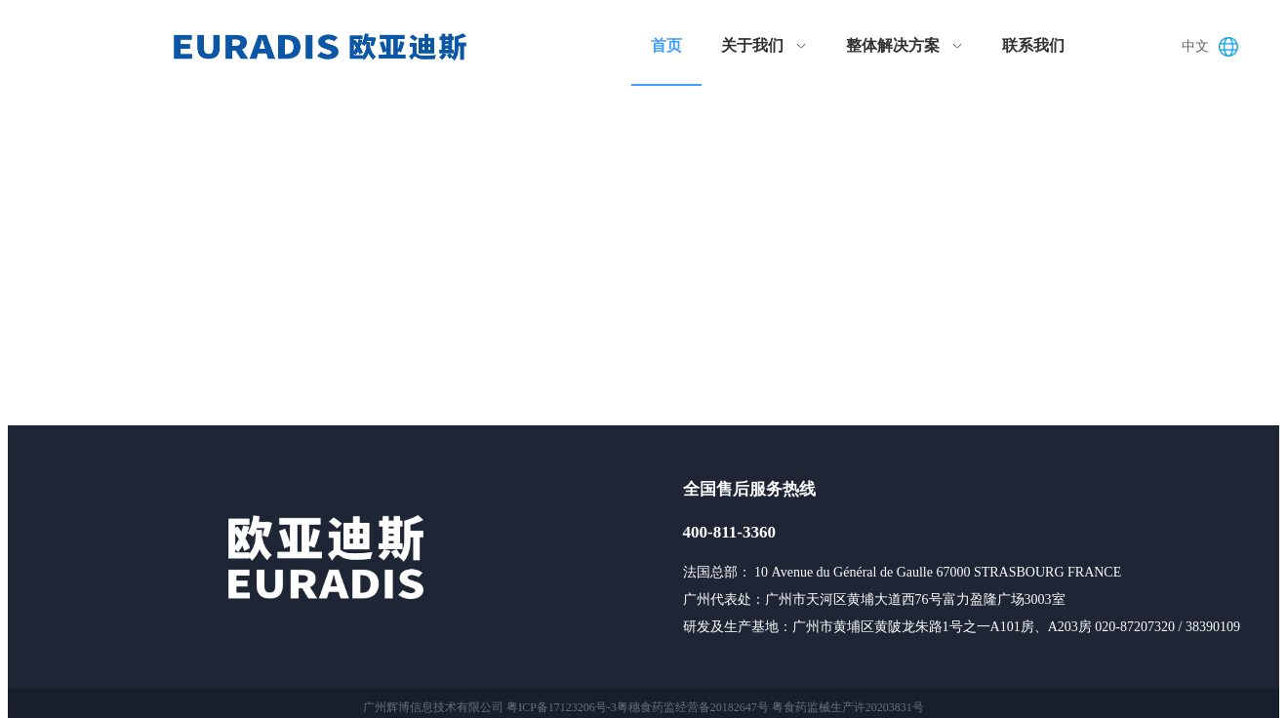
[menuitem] (666, 47)
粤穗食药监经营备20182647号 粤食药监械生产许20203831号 (770, 707)
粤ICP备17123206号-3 (561, 707)
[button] (1215, 47)
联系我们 (1033, 45)
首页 (666, 45)
